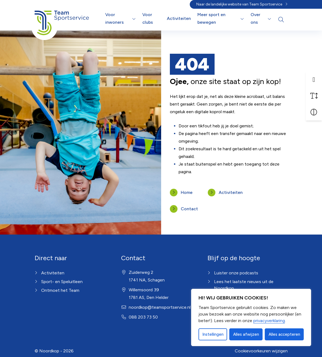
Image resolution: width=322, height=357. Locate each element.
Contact (189, 208)
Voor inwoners (114, 18)
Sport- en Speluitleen (62, 281)
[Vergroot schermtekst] (314, 96)
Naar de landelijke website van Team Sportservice (239, 4)
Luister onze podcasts (236, 272)
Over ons (255, 18)
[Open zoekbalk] (281, 19)
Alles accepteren (284, 334)
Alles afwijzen (246, 334)
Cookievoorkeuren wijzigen (261, 350)
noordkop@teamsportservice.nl (160, 307)
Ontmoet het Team (60, 290)
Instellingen (213, 334)
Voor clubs (147, 18)
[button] (314, 79)
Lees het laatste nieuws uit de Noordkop (243, 285)
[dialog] (251, 317)
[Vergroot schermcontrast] (314, 112)
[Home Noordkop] (62, 19)
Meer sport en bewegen (211, 18)
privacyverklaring (269, 320)
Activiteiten (179, 18)
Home (186, 192)
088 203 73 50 (143, 317)
